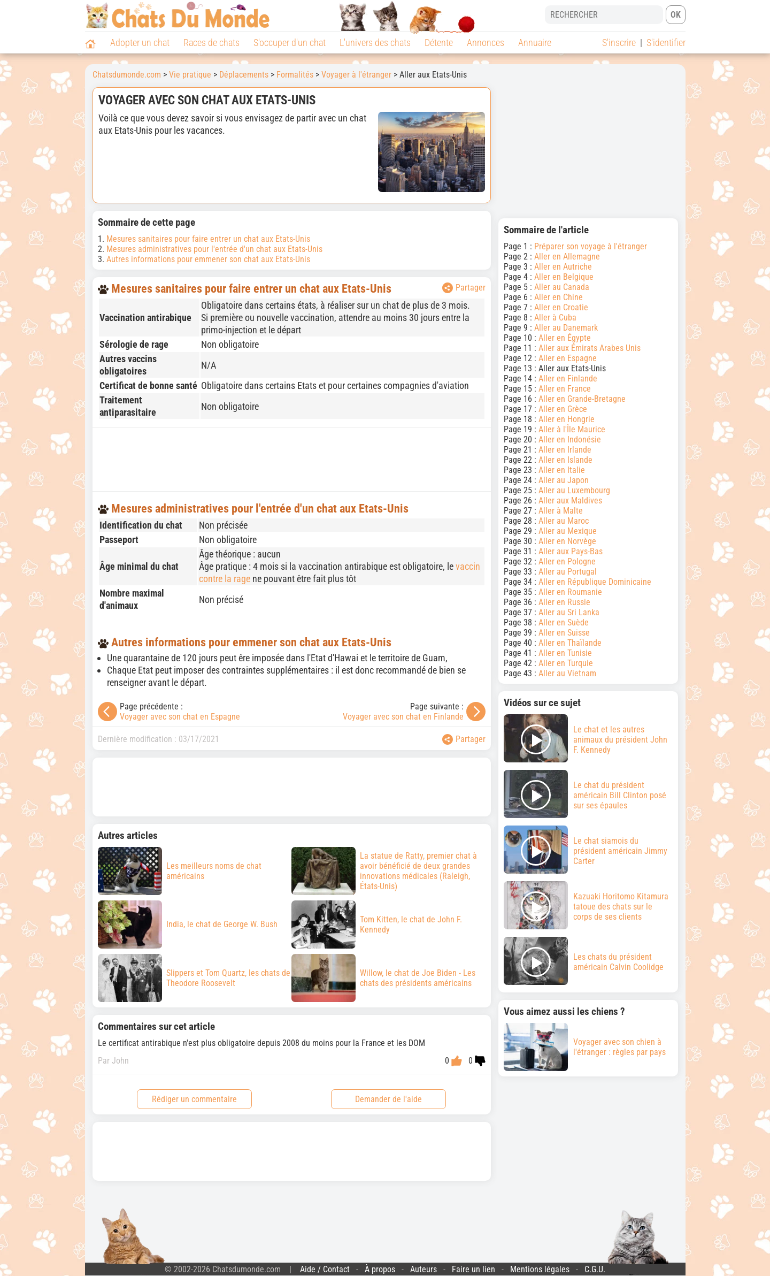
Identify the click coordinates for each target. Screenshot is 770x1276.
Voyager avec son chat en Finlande (403, 717)
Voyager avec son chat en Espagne (180, 717)
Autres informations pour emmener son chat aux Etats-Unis (208, 259)
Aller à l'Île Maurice (571, 429)
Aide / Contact (325, 1269)
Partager (464, 287)
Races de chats (211, 42)
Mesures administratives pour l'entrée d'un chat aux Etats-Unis (214, 249)
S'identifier (666, 42)
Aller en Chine (558, 297)
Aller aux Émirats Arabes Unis (589, 348)
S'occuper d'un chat (289, 42)
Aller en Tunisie (565, 653)
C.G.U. (594, 1269)
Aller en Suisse (564, 633)
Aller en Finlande (567, 378)
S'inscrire (619, 42)
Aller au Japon (563, 480)
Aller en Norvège (567, 541)
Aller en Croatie (561, 307)
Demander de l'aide (388, 1099)
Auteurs (423, 1269)
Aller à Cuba (555, 317)
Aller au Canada (561, 287)
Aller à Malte (560, 511)
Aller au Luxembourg (574, 490)
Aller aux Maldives (570, 500)
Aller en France (564, 389)
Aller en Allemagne (567, 256)
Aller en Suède (563, 622)
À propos (380, 1269)
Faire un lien (473, 1269)
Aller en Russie (564, 602)
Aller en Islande (565, 460)
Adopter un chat (140, 42)
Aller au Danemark (566, 328)
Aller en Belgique (564, 277)
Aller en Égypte (564, 338)
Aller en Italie (561, 470)
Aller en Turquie (565, 663)
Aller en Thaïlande (570, 643)
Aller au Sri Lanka (568, 612)
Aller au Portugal (567, 572)
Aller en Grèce (562, 409)
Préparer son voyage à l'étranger (590, 246)
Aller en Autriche (563, 267)
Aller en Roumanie (570, 592)
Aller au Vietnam (567, 673)
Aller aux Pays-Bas (570, 551)
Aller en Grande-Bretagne (582, 399)
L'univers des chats (375, 42)
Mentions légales (539, 1269)
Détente (439, 42)
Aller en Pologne (567, 561)
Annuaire (534, 42)
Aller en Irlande (564, 450)
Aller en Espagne (567, 358)
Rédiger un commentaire (194, 1099)
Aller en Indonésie (569, 439)
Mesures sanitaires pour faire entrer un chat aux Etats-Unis (208, 239)
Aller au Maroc (563, 521)
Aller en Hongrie (566, 419)
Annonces (485, 42)
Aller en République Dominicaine (594, 582)
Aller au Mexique (567, 531)
